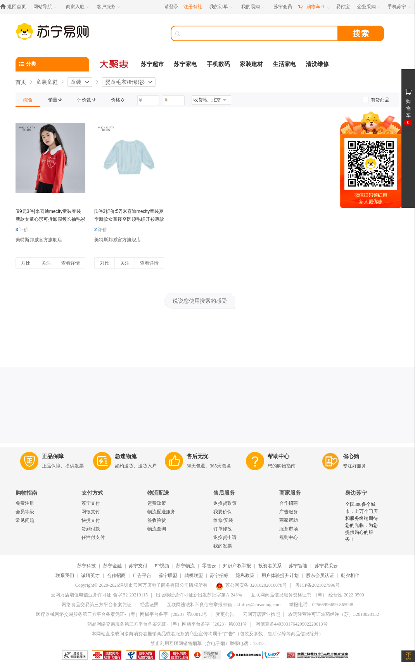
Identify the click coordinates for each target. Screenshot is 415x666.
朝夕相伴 (350, 575)
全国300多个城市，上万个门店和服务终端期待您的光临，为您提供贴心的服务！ (361, 522)
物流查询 (156, 529)
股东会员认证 (320, 575)
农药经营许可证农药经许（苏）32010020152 (333, 614)
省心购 (351, 456)
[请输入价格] (148, 100)
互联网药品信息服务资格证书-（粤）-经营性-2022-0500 (307, 595)
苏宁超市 (152, 64)
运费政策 (156, 503)
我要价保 (222, 511)
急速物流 (126, 456)
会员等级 (25, 511)
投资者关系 (270, 565)
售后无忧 (197, 456)
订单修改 (222, 529)
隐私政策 (245, 575)
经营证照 (149, 604)
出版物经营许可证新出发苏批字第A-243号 (199, 595)
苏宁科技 (86, 565)
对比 (26, 263)
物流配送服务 (161, 511)
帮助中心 (278, 456)
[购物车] (314, 7)
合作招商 (288, 503)
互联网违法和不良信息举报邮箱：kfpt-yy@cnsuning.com (223, 604)
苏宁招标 (219, 575)
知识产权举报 (237, 565)
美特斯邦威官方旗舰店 (39, 239)
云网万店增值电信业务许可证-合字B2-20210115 (99, 595)
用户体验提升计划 (280, 575)
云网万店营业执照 (261, 614)
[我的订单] (222, 7)
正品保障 (53, 456)
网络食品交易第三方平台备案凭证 (96, 604)
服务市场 (288, 529)
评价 (22, 229)
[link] (28, 99)
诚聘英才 (90, 575)
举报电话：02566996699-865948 (321, 604)
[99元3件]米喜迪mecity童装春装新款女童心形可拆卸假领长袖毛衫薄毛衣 (50, 219)
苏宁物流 (185, 565)
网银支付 (90, 511)
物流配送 (158, 493)
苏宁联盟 (168, 575)
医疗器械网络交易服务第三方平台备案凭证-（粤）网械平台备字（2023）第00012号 (122, 614)
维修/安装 (223, 520)
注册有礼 (192, 6)
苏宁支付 (90, 503)
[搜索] (259, 33)
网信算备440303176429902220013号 (292, 624)
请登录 (171, 6)
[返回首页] (15, 7)
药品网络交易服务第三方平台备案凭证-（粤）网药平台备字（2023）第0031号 (167, 624)
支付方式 (92, 493)
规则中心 (288, 537)
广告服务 (288, 511)
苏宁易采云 (326, 565)
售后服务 (224, 493)
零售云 (209, 565)
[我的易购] (253, 7)
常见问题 (25, 520)
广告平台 (142, 575)
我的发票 (222, 546)
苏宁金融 (112, 565)
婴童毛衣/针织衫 (125, 82)
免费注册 (25, 503)
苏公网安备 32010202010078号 (251, 585)
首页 (21, 82)
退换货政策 (225, 503)
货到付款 (90, 529)
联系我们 (64, 575)
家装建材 (251, 64)
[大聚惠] (114, 64)
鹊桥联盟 (193, 575)
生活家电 (284, 64)
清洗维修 (317, 64)
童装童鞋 (47, 82)
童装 (76, 82)
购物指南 (26, 493)
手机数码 (218, 64)
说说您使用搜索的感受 (200, 301)
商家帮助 (288, 520)
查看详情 (70, 263)
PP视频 (162, 565)
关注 (46, 263)
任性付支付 (93, 537)
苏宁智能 (298, 565)
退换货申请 (225, 537)
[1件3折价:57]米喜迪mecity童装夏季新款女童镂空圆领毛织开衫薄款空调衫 (129, 219)
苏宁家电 (185, 64)
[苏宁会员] (283, 7)
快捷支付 (90, 520)
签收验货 (156, 520)
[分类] (52, 64)
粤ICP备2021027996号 (317, 585)
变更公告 (225, 614)
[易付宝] (343, 7)
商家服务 (290, 493)
